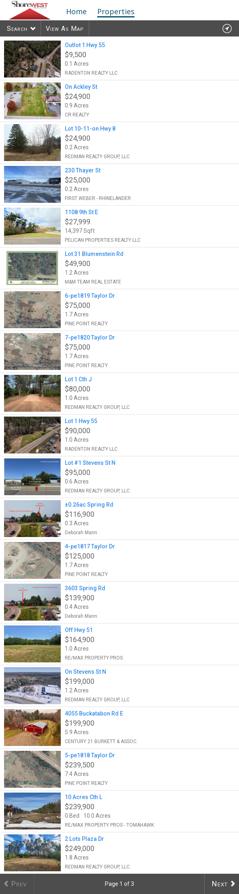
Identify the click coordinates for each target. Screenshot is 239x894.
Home (76, 11)
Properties (115, 11)
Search (17, 28)
